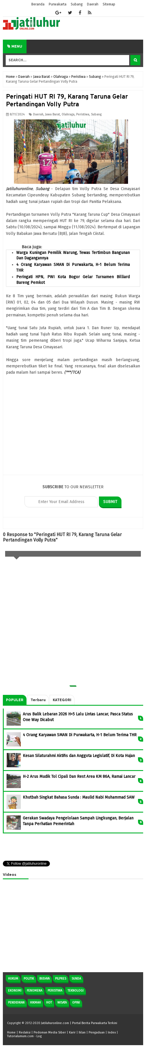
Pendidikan (16, 1002)
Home (11, 1032)
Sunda (76, 978)
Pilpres (60, 978)
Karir (72, 1032)
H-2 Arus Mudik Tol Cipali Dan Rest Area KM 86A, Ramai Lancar (79, 776)
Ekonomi (14, 990)
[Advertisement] (73, 435)
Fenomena (34, 990)
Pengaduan (97, 1032)
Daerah (38, 114)
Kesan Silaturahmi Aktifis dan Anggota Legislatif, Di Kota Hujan (79, 755)
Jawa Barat (52, 114)
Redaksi (25, 1032)
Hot (49, 1002)
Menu (14, 46)
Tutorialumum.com (20, 1036)
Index (112, 1032)
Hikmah (35, 1002)
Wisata (62, 1002)
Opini (76, 1002)
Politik (29, 978)
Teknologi (76, 990)
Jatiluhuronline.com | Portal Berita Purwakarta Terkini (79, 1023)
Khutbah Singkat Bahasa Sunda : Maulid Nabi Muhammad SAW (79, 797)
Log (39, 1036)
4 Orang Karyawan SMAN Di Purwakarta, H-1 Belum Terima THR (80, 734)
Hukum (13, 978)
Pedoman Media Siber (50, 1032)
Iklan (82, 1032)
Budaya (44, 978)
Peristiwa (82, 114)
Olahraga (68, 114)
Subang (96, 114)
